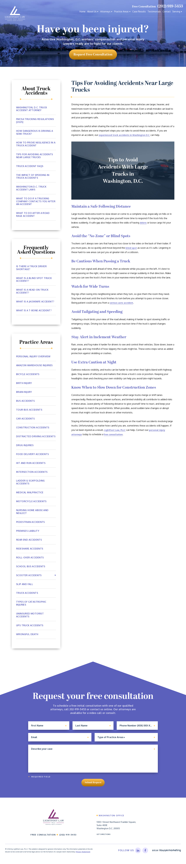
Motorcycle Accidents (31, 505)
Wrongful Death (27, 638)
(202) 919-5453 (170, 6)
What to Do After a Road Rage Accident (33, 215)
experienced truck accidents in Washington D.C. (126, 135)
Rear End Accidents (29, 543)
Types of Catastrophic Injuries (31, 607)
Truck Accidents (27, 596)
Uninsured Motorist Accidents (30, 619)
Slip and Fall (24, 587)
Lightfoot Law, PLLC (115, 430)
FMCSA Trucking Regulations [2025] (35, 121)
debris (143, 222)
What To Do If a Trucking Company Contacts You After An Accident (36, 201)
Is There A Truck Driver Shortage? (31, 268)
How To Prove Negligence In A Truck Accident (36, 144)
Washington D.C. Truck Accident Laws (31, 188)
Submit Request (93, 787)
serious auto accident (122, 302)
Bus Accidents (25, 401)
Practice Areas (121, 11)
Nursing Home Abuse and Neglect (32, 515)
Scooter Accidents (29, 579)
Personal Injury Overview (33, 357)
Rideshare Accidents (30, 552)
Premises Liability (27, 534)
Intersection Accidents (32, 475)
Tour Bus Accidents (29, 410)
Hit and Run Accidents (31, 466)
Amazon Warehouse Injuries (34, 366)
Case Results (139, 11)
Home (82, 11)
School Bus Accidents (30, 570)
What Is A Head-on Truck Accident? (32, 292)
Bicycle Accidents (28, 374)
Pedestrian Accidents (30, 525)
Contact (167, 11)
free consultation (115, 434)
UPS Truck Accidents (30, 629)
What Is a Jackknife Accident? (35, 302)
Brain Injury (24, 392)
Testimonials (154, 11)
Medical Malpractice (30, 496)
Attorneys (105, 11)
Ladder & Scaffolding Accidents (30, 486)
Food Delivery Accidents (32, 457)
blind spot (131, 247)
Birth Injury (24, 383)
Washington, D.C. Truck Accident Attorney (31, 109)
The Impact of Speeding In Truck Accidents (33, 177)
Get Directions (104, 841)
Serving (176, 11)
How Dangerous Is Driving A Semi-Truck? (34, 132)
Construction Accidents (33, 428)
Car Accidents (25, 419)
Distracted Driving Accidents (29, 438)
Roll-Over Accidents (30, 561)
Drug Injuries (25, 448)
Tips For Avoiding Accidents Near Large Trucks (34, 156)
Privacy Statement (83, 859)
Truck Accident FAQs (30, 166)
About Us (91, 11)
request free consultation (93, 54)
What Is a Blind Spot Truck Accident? (34, 280)
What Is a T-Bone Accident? (34, 311)
